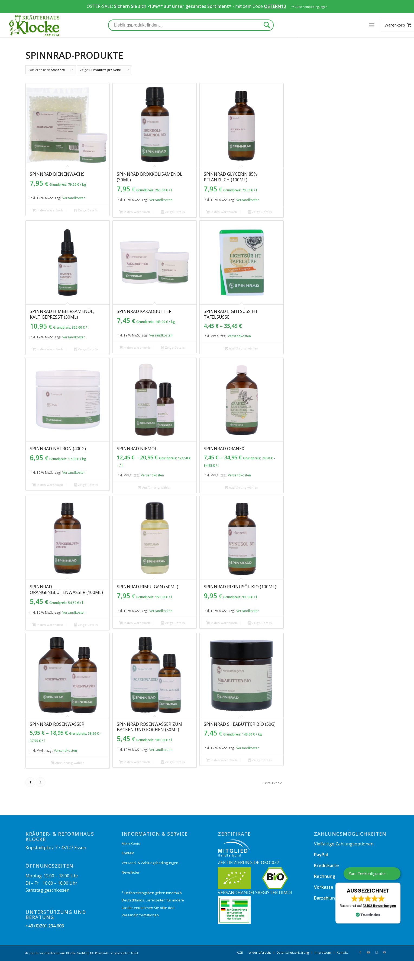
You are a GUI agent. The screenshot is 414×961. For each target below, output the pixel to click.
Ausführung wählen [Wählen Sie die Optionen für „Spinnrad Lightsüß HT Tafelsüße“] (241, 348)
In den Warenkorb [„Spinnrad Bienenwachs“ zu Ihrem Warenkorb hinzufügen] (47, 210)
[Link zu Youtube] (368, 952)
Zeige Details (86, 210)
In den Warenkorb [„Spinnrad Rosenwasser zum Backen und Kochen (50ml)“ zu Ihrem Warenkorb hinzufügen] (134, 761)
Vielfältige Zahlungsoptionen (343, 844)
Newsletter (131, 872)
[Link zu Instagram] (376, 952)
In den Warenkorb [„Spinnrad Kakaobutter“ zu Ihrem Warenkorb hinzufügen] (134, 347)
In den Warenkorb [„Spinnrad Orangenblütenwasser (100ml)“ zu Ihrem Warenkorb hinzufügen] (47, 624)
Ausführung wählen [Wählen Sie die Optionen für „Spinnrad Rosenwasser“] (68, 762)
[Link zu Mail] (384, 952)
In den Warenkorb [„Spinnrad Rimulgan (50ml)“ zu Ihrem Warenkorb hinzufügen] (134, 622)
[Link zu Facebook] (360, 952)
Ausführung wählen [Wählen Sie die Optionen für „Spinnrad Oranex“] (241, 487)
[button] (367, 903)
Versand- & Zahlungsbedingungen (150, 862)
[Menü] (371, 25)
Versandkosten (73, 198)
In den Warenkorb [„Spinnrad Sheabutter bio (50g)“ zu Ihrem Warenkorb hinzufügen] (221, 760)
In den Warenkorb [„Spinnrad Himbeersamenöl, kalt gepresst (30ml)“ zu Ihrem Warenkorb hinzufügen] (47, 349)
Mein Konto (131, 843)
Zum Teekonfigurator (367, 873)
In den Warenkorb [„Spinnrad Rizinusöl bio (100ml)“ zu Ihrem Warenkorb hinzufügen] (221, 622)
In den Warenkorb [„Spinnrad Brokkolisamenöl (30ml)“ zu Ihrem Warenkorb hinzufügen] (134, 211)
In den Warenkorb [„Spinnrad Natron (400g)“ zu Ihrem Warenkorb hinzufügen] (47, 484)
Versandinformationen (140, 915)
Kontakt (128, 853)
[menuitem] (240, 952)
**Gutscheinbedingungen (309, 7)
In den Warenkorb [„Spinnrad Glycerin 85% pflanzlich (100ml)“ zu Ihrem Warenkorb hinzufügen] (221, 211)
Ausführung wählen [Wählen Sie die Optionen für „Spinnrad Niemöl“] (155, 487)
